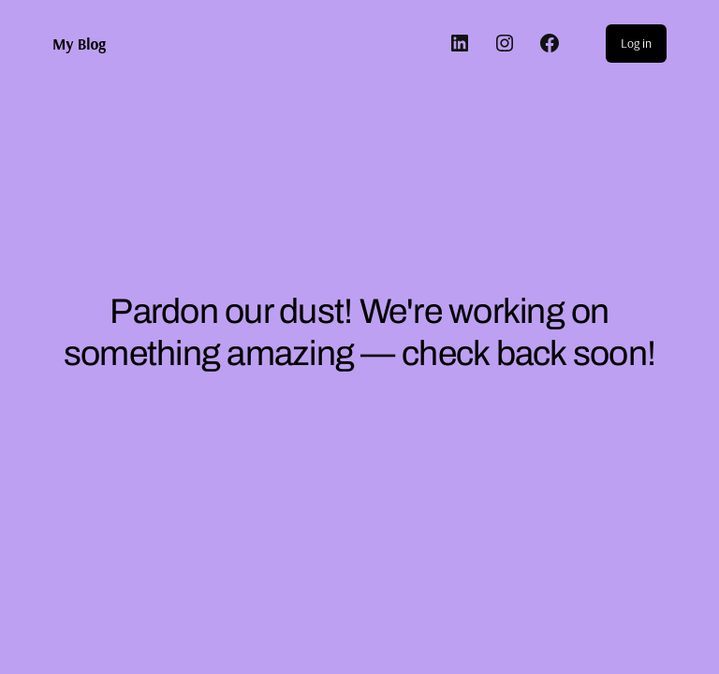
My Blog (79, 43)
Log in (636, 43)
